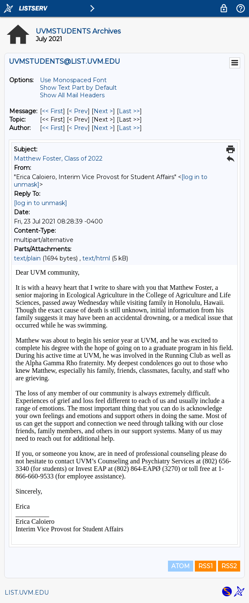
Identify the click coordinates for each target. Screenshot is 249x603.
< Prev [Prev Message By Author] (78, 128)
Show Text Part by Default (78, 87)
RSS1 (205, 566)
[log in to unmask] (40, 203)
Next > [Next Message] (103, 111)
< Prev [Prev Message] (78, 111)
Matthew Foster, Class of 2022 (58, 158)
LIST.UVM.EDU (27, 592)
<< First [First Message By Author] (52, 128)
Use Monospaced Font (73, 80)
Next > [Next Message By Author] (103, 128)
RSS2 (229, 566)
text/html (96, 258)
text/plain (27, 258)
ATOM (180, 566)
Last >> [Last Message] (129, 111)
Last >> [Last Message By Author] (129, 128)
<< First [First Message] (52, 111)
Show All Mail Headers (72, 95)
